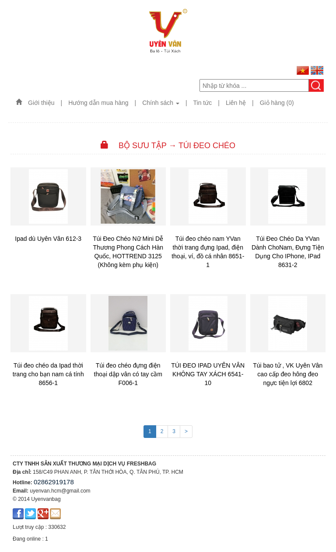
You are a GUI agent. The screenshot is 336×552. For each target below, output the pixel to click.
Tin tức (202, 102)
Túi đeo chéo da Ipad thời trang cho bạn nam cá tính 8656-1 (48, 374)
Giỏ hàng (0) (277, 102)
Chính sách (160, 102)
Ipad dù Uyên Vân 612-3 (48, 238)
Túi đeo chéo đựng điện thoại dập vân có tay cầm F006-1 (128, 374)
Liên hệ (236, 102)
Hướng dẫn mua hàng (98, 102)
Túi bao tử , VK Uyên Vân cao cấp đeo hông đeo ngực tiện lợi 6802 (287, 374)
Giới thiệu (41, 102)
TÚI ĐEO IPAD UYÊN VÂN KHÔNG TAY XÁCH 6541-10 (208, 374)
